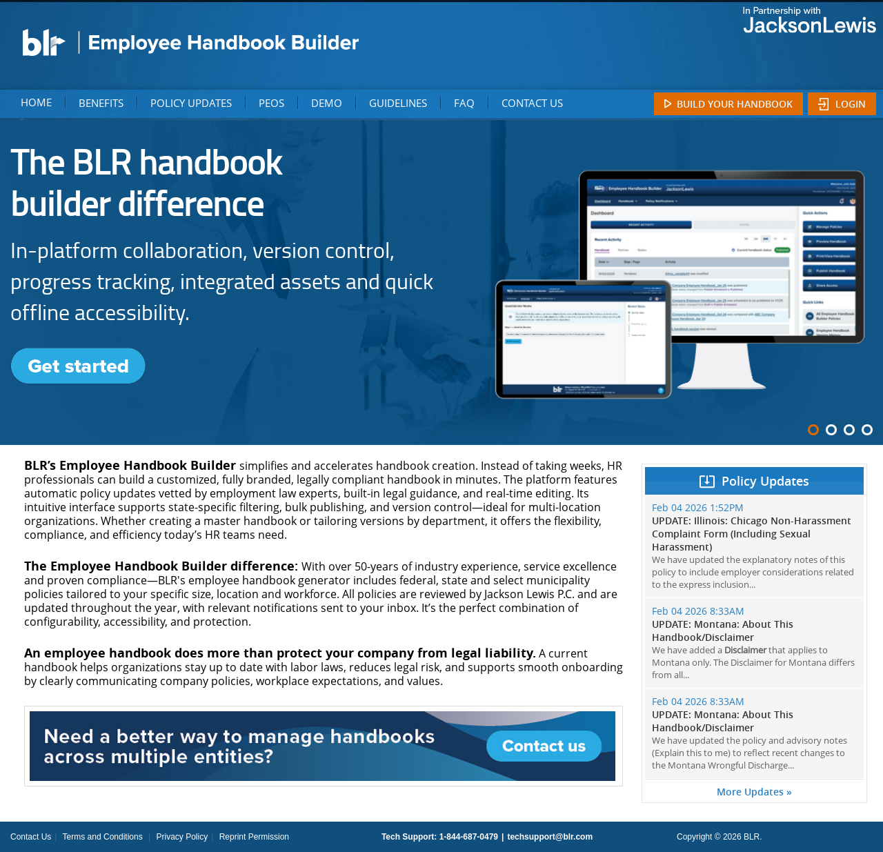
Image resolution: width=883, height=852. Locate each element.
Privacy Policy (182, 837)
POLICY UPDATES (191, 103)
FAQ (464, 103)
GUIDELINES (398, 103)
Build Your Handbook (735, 103)
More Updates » (754, 791)
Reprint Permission (254, 837)
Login (850, 103)
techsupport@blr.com (550, 837)
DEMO (326, 103)
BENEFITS (101, 103)
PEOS (271, 103)
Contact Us (30, 837)
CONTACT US (532, 103)
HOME (36, 102)
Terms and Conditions (103, 837)
